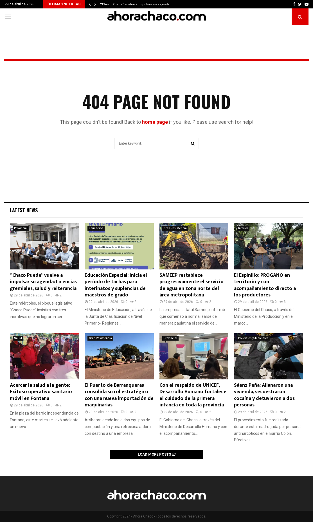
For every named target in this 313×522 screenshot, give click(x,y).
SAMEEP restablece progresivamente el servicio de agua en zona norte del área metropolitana (191, 285)
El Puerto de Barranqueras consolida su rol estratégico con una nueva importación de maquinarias (119, 395)
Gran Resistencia (175, 228)
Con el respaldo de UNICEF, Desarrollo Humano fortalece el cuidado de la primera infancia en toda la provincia (192, 395)
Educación (96, 228)
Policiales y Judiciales (253, 338)
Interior (243, 228)
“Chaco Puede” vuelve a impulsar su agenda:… (136, 4)
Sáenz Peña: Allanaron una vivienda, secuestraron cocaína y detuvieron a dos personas (264, 395)
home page (155, 122)
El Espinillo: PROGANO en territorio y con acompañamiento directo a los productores (265, 285)
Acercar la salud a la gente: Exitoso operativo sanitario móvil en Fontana (41, 392)
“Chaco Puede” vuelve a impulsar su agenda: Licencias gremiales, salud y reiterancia (43, 282)
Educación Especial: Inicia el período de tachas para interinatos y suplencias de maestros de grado (116, 285)
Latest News (24, 210)
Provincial (21, 228)
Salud (18, 338)
